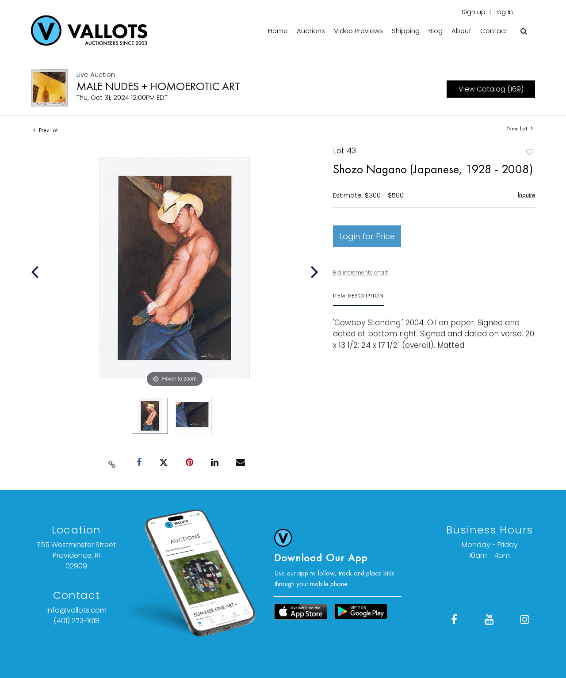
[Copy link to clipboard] (112, 462)
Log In (503, 11)
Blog (435, 30)
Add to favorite (529, 152)
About (461, 30)
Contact (494, 30)
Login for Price (367, 236)
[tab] (358, 299)
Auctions (311, 30)
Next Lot (520, 128)
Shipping (406, 30)
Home (278, 30)
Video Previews (358, 30)
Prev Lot (45, 130)
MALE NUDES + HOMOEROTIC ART (158, 86)
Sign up (474, 11)
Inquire (526, 194)
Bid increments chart (360, 272)
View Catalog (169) (491, 89)
